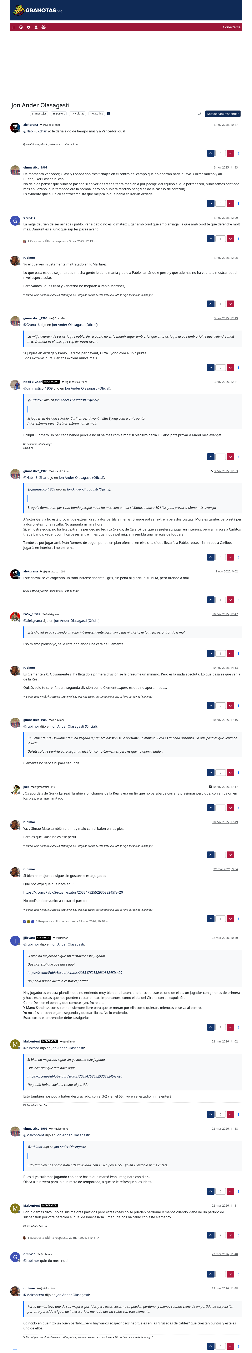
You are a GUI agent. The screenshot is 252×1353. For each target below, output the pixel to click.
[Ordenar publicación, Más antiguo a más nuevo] (199, 114)
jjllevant (29, 938)
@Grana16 (57, 318)
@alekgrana (50, 614)
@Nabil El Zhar (50, 125)
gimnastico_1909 (35, 167)
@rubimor (56, 720)
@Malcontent (58, 1128)
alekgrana (30, 125)
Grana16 (29, 218)
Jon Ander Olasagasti (67, 944)
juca (26, 787)
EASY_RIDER (31, 614)
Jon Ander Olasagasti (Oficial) (74, 324)
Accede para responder (223, 114)
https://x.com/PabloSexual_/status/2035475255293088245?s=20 (73, 892)
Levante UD (19, 113)
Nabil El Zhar (32, 382)
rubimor (29, 258)
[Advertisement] (126, 67)
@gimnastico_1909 (74, 382)
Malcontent (31, 1041)
